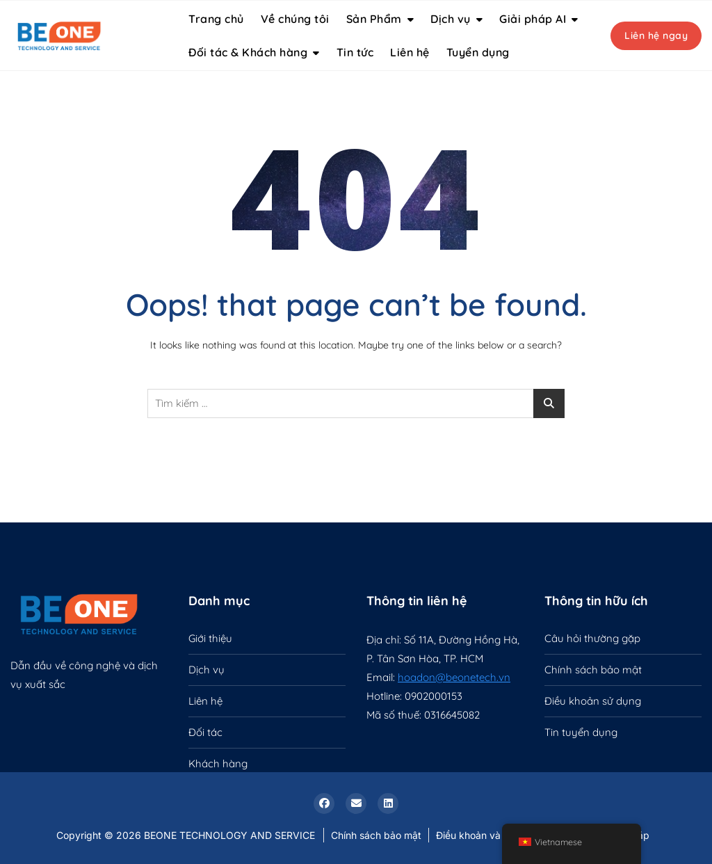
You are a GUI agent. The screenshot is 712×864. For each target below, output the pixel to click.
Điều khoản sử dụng (592, 700)
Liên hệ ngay (656, 35)
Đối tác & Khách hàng (247, 52)
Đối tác (205, 732)
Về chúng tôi (295, 19)
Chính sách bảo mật (593, 669)
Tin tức (355, 52)
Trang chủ (216, 19)
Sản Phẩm (374, 19)
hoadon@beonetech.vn (454, 677)
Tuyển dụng (478, 52)
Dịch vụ (450, 19)
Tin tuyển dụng (580, 732)
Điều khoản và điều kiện (490, 835)
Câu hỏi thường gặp (592, 638)
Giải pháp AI (532, 19)
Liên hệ (410, 52)
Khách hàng (218, 763)
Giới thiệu (210, 638)
